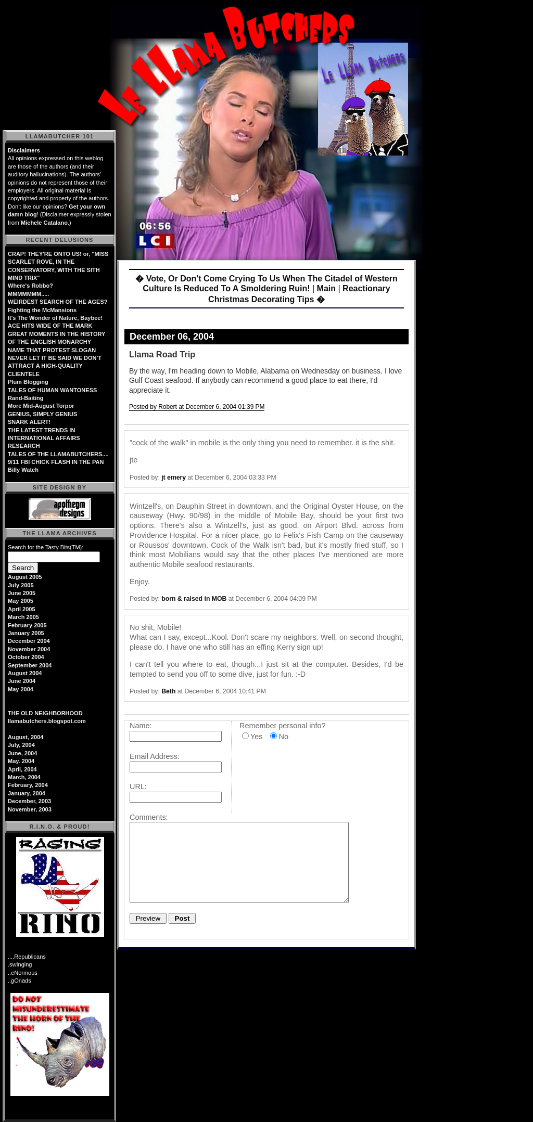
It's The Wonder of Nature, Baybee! (55, 318)
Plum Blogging (28, 382)
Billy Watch (23, 470)
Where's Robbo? (30, 285)
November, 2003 (30, 809)
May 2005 (20, 601)
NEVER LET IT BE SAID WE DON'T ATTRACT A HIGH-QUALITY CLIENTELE (54, 366)
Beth (168, 691)
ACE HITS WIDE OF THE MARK (50, 326)
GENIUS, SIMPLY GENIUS (42, 414)
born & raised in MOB (193, 598)
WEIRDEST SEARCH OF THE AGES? (58, 302)
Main (326, 288)
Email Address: (155, 756)
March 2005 (23, 617)
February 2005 (27, 625)
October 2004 (26, 657)
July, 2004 (21, 745)
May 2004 (20, 689)
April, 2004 (22, 769)
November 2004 (29, 649)
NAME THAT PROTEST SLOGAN (52, 350)
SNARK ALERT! (29, 422)
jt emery (173, 477)
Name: (140, 725)
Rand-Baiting (25, 398)
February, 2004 (28, 785)
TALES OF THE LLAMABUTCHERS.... (58, 454)
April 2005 (21, 609)
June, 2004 (22, 753)
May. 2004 (21, 761)
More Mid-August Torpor (41, 406)
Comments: (149, 817)
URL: (138, 786)
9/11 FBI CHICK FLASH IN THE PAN (56, 462)
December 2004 (29, 641)
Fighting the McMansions (42, 310)
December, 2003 (29, 801)
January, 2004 (26, 793)
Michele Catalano (44, 223)
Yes (256, 736)
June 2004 (21, 681)
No (283, 736)
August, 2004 (25, 737)
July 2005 (21, 585)
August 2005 (25, 577)
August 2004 (25, 673)
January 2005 (26, 633)
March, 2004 (24, 777)
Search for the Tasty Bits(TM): (45, 547)
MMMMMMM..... (28, 294)
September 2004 (30, 665)
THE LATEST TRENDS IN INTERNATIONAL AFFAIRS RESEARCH (44, 438)
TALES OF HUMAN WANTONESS (52, 390)
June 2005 (21, 593)
